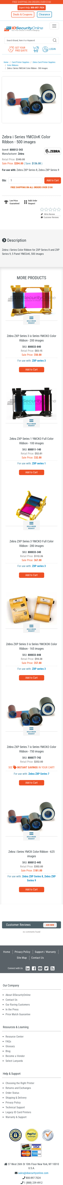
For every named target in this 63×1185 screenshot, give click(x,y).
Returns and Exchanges (18, 1088)
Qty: (4, 180)
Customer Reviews (50, 217)
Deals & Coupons (22, 14)
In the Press (12, 1009)
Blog (8, 1051)
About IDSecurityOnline (18, 995)
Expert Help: (31, 7)
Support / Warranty (45, 951)
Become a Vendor (15, 1056)
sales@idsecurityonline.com (33, 1173)
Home (6, 951)
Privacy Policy (22, 951)
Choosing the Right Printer (20, 1083)
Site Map (22, 957)
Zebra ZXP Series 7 (38, 773)
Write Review (48, 214)
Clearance (44, 14)
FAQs (8, 1041)
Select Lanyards (14, 1060)
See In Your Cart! (31, 767)
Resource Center (15, 1036)
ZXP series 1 (39, 463)
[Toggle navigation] (54, 26)
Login (49, 49)
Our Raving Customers (18, 1004)
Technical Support (15, 1107)
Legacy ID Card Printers (18, 1112)
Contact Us (37, 957)
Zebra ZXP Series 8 (32, 876)
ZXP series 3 (39, 360)
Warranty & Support (16, 1117)
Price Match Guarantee (18, 1014)
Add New (50, 925)
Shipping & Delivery (16, 1097)
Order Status (12, 1092)
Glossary (10, 1046)
